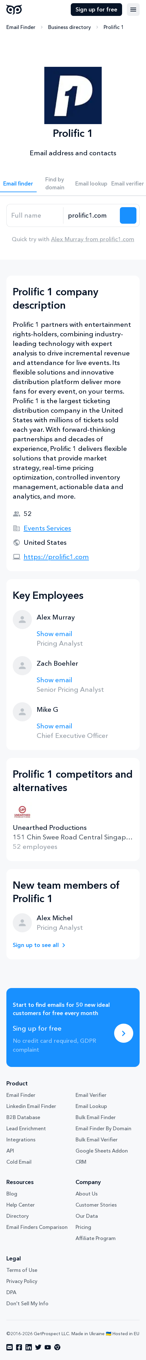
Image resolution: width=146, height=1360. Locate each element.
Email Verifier (91, 1095)
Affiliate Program (96, 1238)
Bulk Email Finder (96, 1117)
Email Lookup (91, 1106)
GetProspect (14, 9)
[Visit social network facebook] (19, 1347)
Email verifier (127, 183)
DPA (11, 1292)
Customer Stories (96, 1205)
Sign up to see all (36, 945)
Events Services (47, 528)
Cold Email (19, 1162)
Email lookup (91, 183)
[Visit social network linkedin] (29, 1347)
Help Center (20, 1205)
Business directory (69, 27)
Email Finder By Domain (103, 1128)
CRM (81, 1162)
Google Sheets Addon (102, 1150)
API (10, 1150)
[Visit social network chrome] (57, 1347)
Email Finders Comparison (37, 1227)
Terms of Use (21, 1270)
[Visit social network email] (9, 1347)
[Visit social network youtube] (48, 1347)
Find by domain (54, 183)
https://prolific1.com (56, 557)
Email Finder (20, 27)
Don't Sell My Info (27, 1303)
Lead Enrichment (26, 1128)
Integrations (20, 1139)
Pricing (83, 1227)
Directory (17, 1216)
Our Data (87, 1216)
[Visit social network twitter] (38, 1347)
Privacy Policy (21, 1281)
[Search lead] (128, 215)
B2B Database (23, 1117)
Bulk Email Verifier (97, 1139)
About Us (87, 1193)
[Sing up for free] (123, 1033)
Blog (11, 1193)
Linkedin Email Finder (31, 1106)
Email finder (18, 183)
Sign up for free (96, 9)
